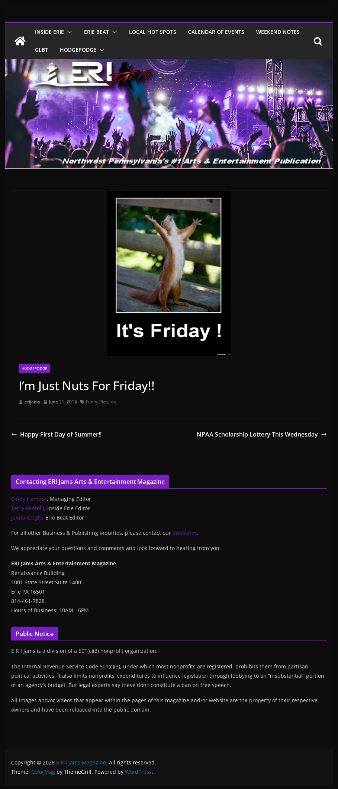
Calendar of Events (216, 31)
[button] (68, 32)
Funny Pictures (101, 402)
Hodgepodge (78, 49)
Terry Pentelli (27, 508)
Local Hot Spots (152, 31)
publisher (185, 532)
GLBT (41, 49)
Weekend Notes (278, 31)
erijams (32, 402)
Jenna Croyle (26, 517)
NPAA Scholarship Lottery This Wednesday (262, 434)
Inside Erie (49, 31)
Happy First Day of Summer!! (56, 434)
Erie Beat (96, 31)
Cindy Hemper (29, 498)
